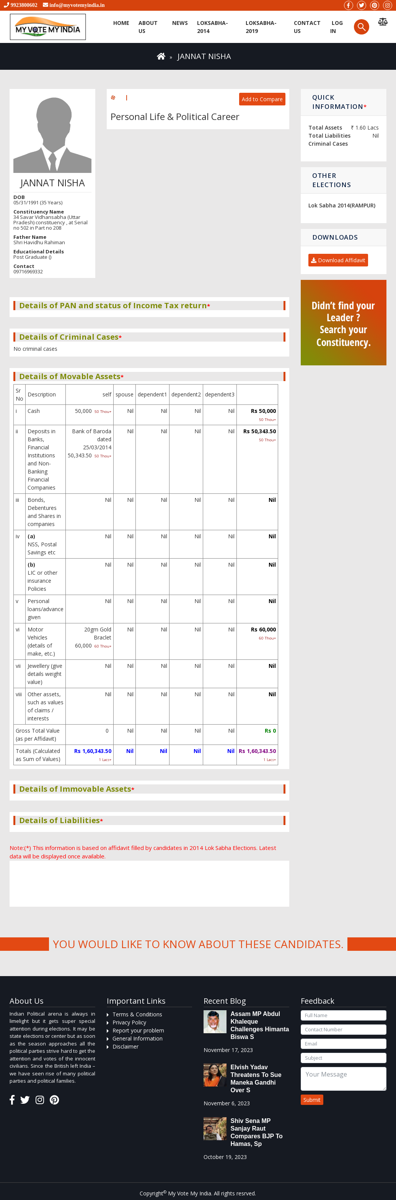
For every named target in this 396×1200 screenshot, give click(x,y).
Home (121, 22)
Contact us (307, 27)
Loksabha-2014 (212, 27)
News (180, 22)
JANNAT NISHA (204, 56)
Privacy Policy (129, 1022)
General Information (137, 1038)
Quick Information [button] (339, 102)
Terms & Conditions (137, 1014)
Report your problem (138, 1030)
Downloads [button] (335, 237)
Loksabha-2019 (261, 27)
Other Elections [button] (331, 180)
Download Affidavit (338, 260)
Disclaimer (125, 1046)
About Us (148, 27)
